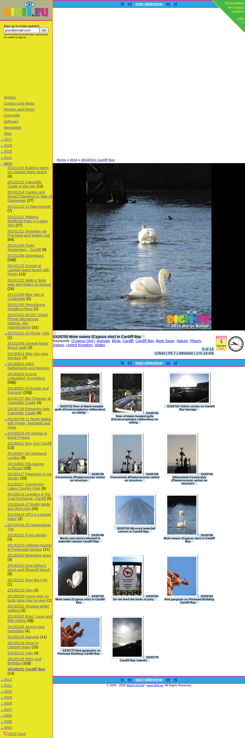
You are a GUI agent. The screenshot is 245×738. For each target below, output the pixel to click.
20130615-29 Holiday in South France (27, 435)
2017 (8, 139)
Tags (7, 133)
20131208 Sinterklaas (26, 256)
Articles (10, 97)
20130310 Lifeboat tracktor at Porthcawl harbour (30, 547)
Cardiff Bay (145, 341)
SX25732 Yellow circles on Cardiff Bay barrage (191, 408)
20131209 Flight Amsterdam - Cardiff (24, 247)
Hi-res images (234, 2)
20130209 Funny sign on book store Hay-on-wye (28, 598)
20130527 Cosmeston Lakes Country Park (26, 486)
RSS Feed (14, 734)
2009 (8, 697)
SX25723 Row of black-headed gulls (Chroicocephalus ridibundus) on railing (80, 409)
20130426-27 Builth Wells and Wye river (29, 506)
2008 (8, 703)
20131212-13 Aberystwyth (29, 206)
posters (238, 7)
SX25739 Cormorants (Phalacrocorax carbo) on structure (134, 477)
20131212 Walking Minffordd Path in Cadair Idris (28, 221)
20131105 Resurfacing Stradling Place (26, 307)
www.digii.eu (155, 685)
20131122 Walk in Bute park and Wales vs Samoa (29, 282)
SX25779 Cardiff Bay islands (139, 659)
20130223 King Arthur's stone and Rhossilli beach (29, 567)
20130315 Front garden (27, 535)
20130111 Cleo (20, 653)
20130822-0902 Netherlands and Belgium (29, 366)
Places (195, 341)
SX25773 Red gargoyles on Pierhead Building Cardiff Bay (79, 652)
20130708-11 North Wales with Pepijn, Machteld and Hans (29, 423)
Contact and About (19, 103)
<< (130, 4)
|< (122, 4)
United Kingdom (79, 345)
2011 (8, 685)
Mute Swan (165, 341)
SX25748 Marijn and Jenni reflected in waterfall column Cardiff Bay (81, 538)
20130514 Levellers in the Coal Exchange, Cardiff (29, 496)
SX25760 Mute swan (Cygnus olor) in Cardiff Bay (80, 599)
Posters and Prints (19, 109)
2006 (8, 716)
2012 (8, 679)
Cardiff (127, 341)
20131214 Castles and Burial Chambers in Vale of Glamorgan (30, 196)
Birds (116, 341)
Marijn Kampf (135, 685)
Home (61, 160)
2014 (8, 158)
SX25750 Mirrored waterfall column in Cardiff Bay (136, 530)
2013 (8, 164)
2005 (8, 722)
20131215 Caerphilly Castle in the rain (25, 184)
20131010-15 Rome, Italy (29, 333)
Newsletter (12, 127)
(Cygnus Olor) (83, 341)
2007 (8, 710)
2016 (8, 145)
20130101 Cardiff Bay (26, 669)
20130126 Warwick (23, 637)
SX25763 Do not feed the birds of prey (136, 598)
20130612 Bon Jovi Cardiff (29, 443)
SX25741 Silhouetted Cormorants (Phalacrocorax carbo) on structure (192, 479)
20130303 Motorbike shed (29, 555)
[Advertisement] (26, 67)
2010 (8, 691)
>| (175, 4)
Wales (100, 345)
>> (168, 4)
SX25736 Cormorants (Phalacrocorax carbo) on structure (80, 477)
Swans (58, 345)
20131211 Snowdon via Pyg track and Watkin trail (29, 233)
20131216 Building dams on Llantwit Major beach (28, 170)
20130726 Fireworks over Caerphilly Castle (29, 411)
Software (11, 121)
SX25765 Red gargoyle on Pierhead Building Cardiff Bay (189, 599)
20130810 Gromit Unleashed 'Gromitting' (26, 376)
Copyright (12, 115)
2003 (8, 728)
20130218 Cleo (20, 590)
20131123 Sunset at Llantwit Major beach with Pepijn (29, 270)
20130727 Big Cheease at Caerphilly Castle (29, 400)
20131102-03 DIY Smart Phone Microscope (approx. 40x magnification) (28, 321)
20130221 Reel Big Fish (28, 580)
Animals (103, 341)
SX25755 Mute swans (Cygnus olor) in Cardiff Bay (97, 337)
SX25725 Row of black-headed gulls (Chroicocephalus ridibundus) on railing (134, 417)
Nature (182, 341)
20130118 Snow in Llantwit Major (23, 645)
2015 (8, 151)
